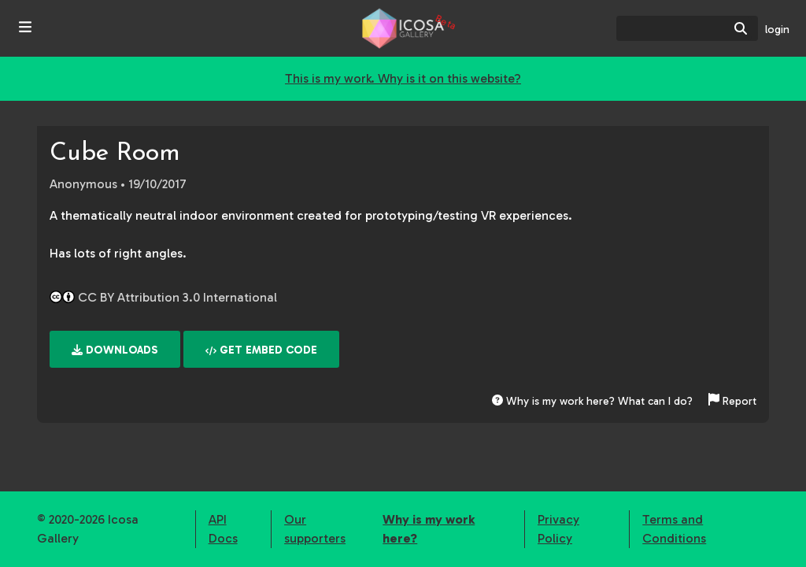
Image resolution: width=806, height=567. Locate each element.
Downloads (115, 350)
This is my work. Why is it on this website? (403, 78)
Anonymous (83, 183)
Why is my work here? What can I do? (592, 401)
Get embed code (261, 350)
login (777, 29)
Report (732, 401)
